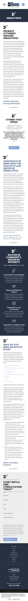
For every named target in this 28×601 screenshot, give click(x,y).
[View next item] (19, 144)
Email (4, 509)
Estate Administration (9, 372)
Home (14, 548)
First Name (5, 495)
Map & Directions (14, 580)
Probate (6, 379)
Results (14, 559)
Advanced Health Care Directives (12, 365)
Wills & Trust (7, 377)
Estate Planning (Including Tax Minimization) (15, 374)
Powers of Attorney (9, 381)
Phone (4, 504)
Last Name (5, 500)
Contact (14, 561)
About (14, 551)
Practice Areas (14, 553)
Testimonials (14, 557)
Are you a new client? (8, 513)
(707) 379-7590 (14, 585)
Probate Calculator (14, 555)
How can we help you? (8, 517)
